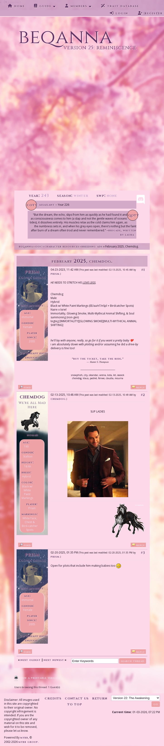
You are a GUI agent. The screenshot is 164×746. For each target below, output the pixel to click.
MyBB (24, 737)
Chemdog (32, 397)
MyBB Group (28, 742)
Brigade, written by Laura (122, 232)
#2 (143, 395)
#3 (143, 553)
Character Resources (61, 246)
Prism (55, 274)
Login (119, 13)
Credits (53, 698)
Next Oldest (30, 660)
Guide (42, 5)
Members (76, 5)
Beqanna (26, 246)
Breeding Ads (92, 246)
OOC (38, 246)
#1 (143, 270)
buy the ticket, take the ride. (97, 358)
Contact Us (77, 698)
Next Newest (54, 660)
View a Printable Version (40, 678)
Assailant (47, 205)
